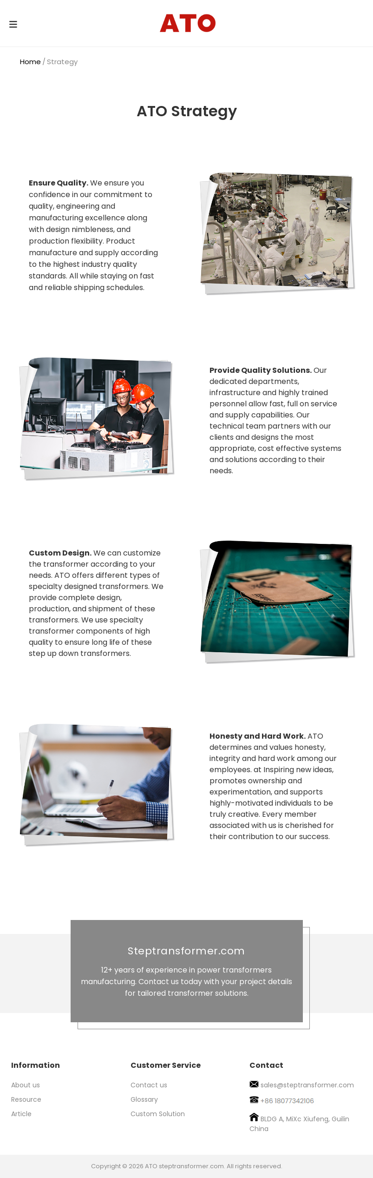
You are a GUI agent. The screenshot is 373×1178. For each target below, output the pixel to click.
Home (30, 61)
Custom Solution (158, 1113)
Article (21, 1113)
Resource (26, 1099)
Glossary (144, 1099)
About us (25, 1085)
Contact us (149, 1085)
